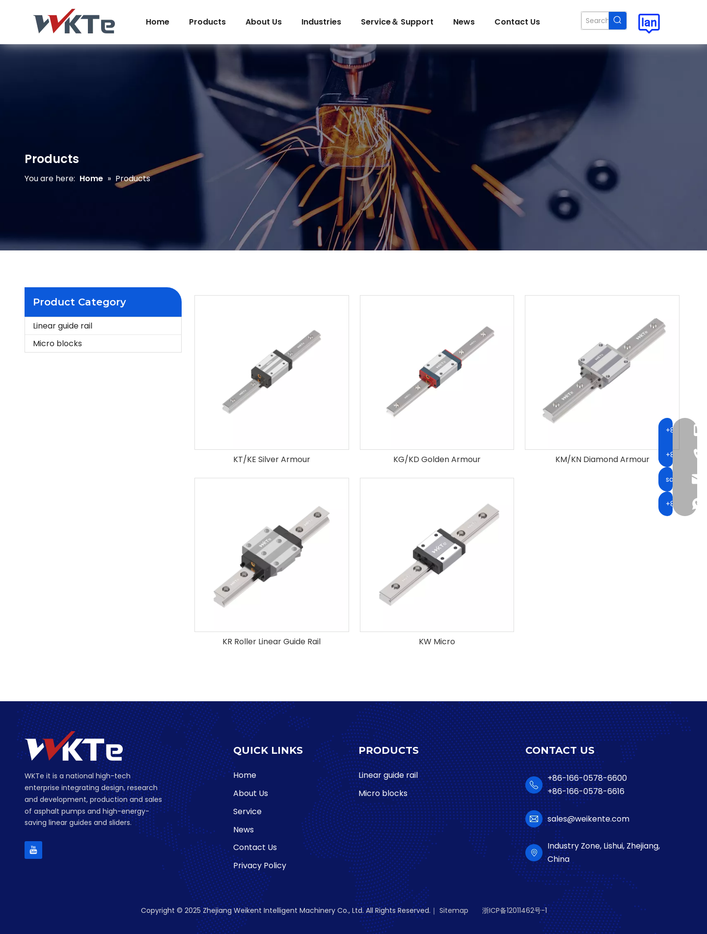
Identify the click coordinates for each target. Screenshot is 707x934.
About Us (250, 793)
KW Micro (437, 642)
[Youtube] (33, 850)
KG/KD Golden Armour (437, 460)
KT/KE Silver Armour (271, 460)
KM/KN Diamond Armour (602, 460)
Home (244, 775)
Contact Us (255, 847)
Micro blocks (57, 343)
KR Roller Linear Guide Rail (271, 642)
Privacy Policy (259, 865)
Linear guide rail (62, 325)
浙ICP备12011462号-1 (514, 910)
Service (247, 811)
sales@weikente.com (588, 818)
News (243, 829)
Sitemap (453, 910)
